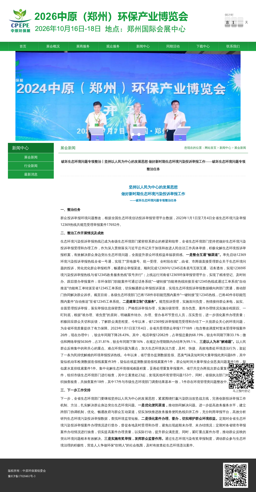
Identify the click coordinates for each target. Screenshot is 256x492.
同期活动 (173, 46)
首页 (23, 46)
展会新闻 (31, 157)
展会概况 (53, 46)
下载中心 (203, 46)
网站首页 (210, 147)
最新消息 (31, 174)
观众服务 (113, 46)
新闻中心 (143, 46)
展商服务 (83, 46)
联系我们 (233, 46)
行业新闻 (31, 166)
